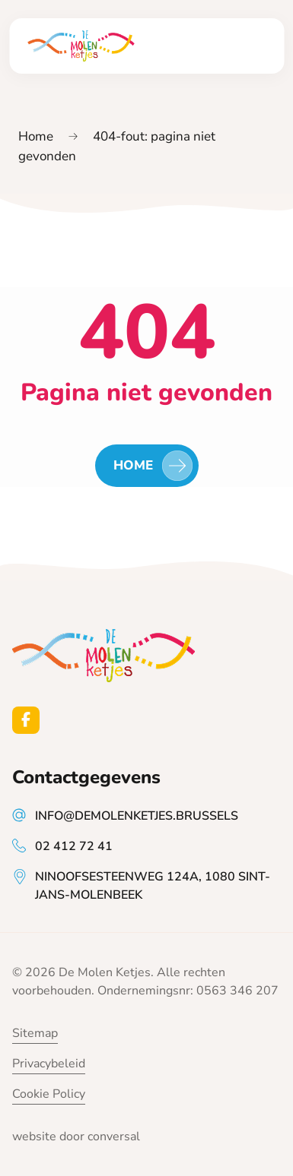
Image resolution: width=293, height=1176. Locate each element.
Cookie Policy (48, 1094)
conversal (114, 1136)
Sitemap (35, 1033)
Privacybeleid (48, 1063)
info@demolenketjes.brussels (136, 816)
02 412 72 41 (74, 846)
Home (35, 136)
